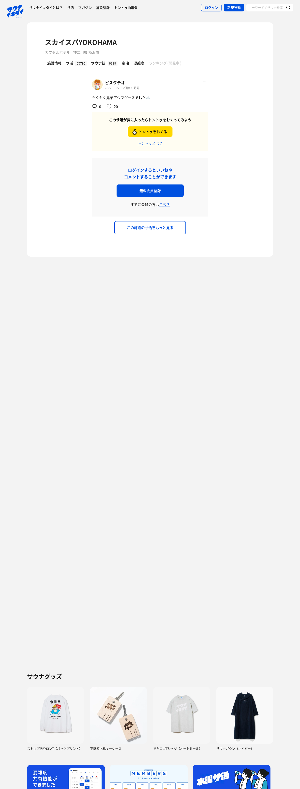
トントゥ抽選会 (126, 7)
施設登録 (103, 7)
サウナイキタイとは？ (46, 7)
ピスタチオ (115, 83)
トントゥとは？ (150, 143)
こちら (164, 204)
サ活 (70, 7)
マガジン (85, 7)
